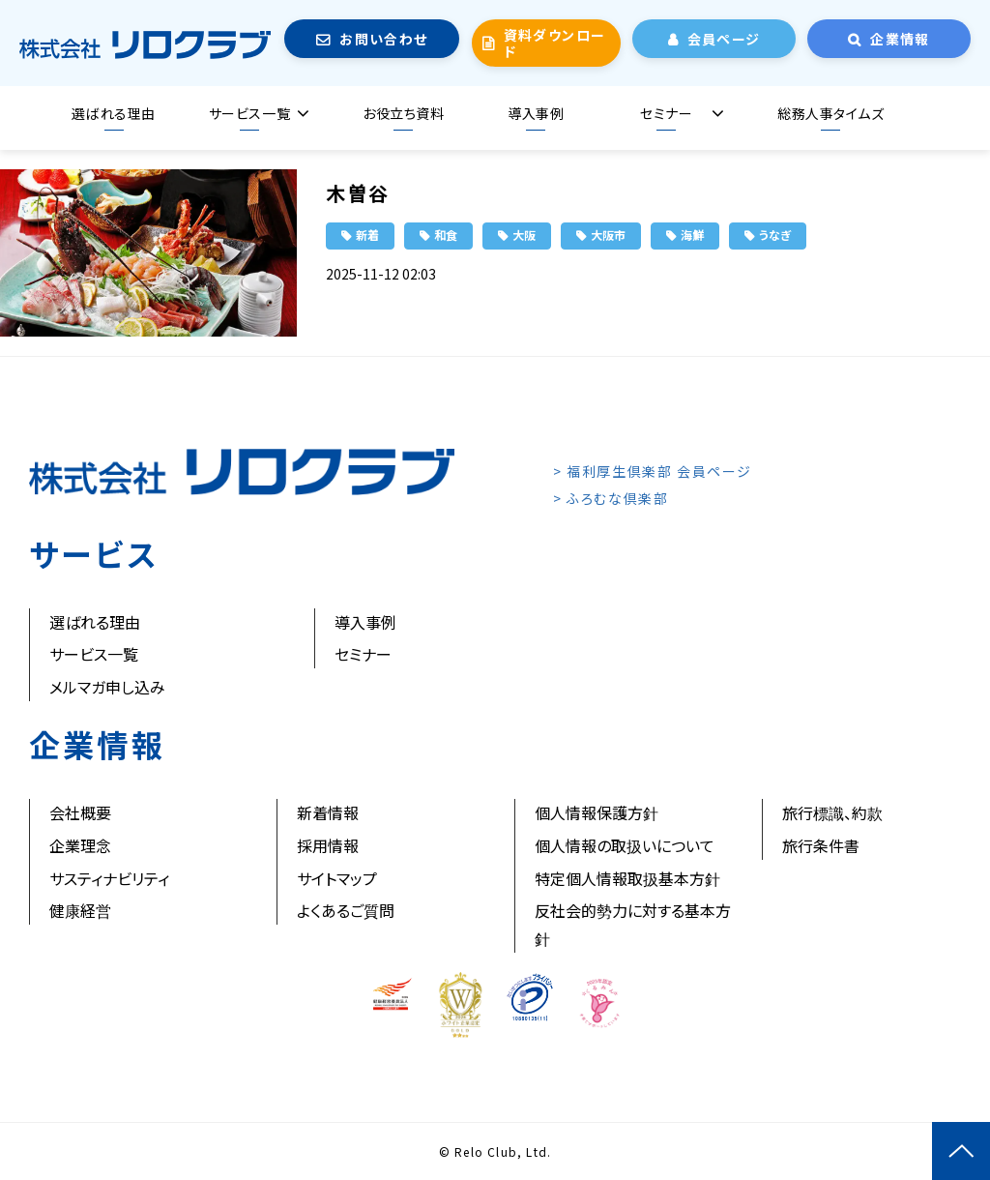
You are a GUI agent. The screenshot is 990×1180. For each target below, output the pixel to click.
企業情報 (900, 38)
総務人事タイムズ (830, 113)
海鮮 (692, 234)
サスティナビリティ (109, 878)
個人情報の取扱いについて (624, 845)
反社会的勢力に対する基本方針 (633, 924)
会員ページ (724, 38)
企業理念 (80, 845)
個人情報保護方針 (596, 812)
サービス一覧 (249, 113)
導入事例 (536, 113)
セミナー (666, 113)
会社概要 (80, 812)
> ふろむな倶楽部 (610, 498)
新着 (367, 234)
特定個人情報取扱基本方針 (627, 878)
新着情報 (328, 812)
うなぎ (775, 234)
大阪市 (608, 234)
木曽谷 (358, 193)
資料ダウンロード (555, 43)
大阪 (524, 234)
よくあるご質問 (345, 910)
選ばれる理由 (113, 113)
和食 (445, 234)
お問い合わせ (383, 38)
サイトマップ (337, 878)
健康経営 (80, 910)
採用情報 (328, 845)
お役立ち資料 (403, 113)
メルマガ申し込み (107, 686)
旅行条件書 (820, 845)
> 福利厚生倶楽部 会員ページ (652, 471)
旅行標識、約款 (832, 812)
